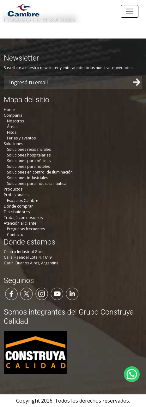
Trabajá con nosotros (23, 217)
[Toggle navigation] (129, 11)
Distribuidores (17, 212)
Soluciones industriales (27, 177)
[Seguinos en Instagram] (41, 293)
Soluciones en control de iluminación (40, 172)
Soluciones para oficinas (29, 160)
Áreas (12, 126)
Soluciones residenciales (29, 149)
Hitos (11, 132)
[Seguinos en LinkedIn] (72, 293)
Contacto (15, 234)
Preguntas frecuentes (26, 229)
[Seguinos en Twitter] (26, 293)
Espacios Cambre (22, 200)
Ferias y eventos (21, 138)
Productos (13, 189)
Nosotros (15, 121)
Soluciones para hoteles (28, 166)
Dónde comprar (18, 206)
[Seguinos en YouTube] (57, 293)
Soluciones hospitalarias (29, 155)
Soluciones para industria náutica (36, 183)
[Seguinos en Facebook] (11, 293)
